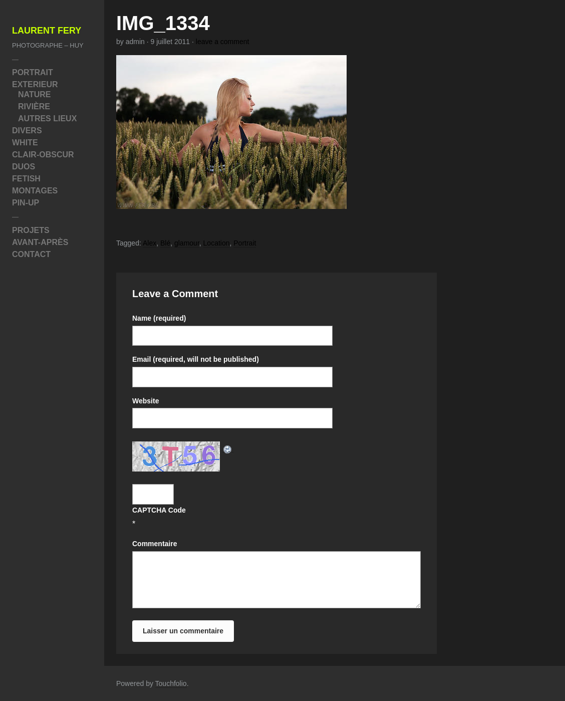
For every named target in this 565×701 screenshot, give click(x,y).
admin (135, 42)
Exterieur (35, 84)
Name (159, 318)
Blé (165, 243)
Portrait (32, 72)
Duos (23, 166)
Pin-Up (25, 202)
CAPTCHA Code (159, 510)
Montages (35, 190)
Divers (27, 130)
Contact (31, 254)
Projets (31, 230)
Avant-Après (40, 242)
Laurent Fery (46, 31)
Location (216, 243)
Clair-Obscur (43, 154)
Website (145, 401)
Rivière (34, 106)
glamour (186, 243)
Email (195, 359)
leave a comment (222, 42)
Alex (149, 243)
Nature (34, 94)
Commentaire (154, 544)
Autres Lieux (47, 118)
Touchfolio (171, 683)
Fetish (26, 178)
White (25, 142)
